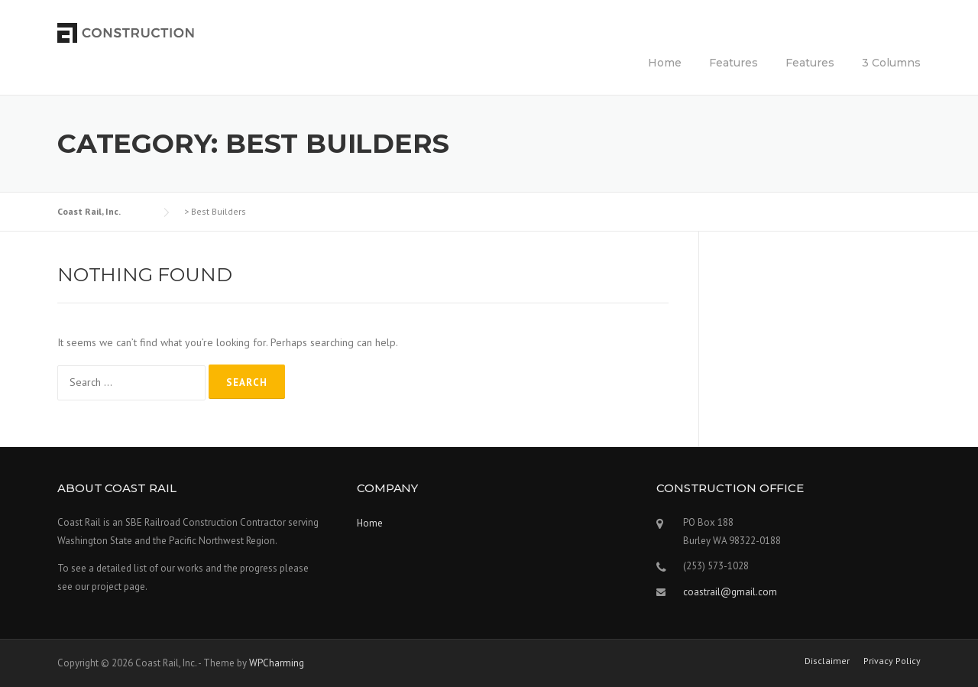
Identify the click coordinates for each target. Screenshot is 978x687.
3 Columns (891, 63)
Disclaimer (827, 661)
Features (733, 63)
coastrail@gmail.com (730, 591)
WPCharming (276, 662)
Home (665, 63)
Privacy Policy (892, 661)
